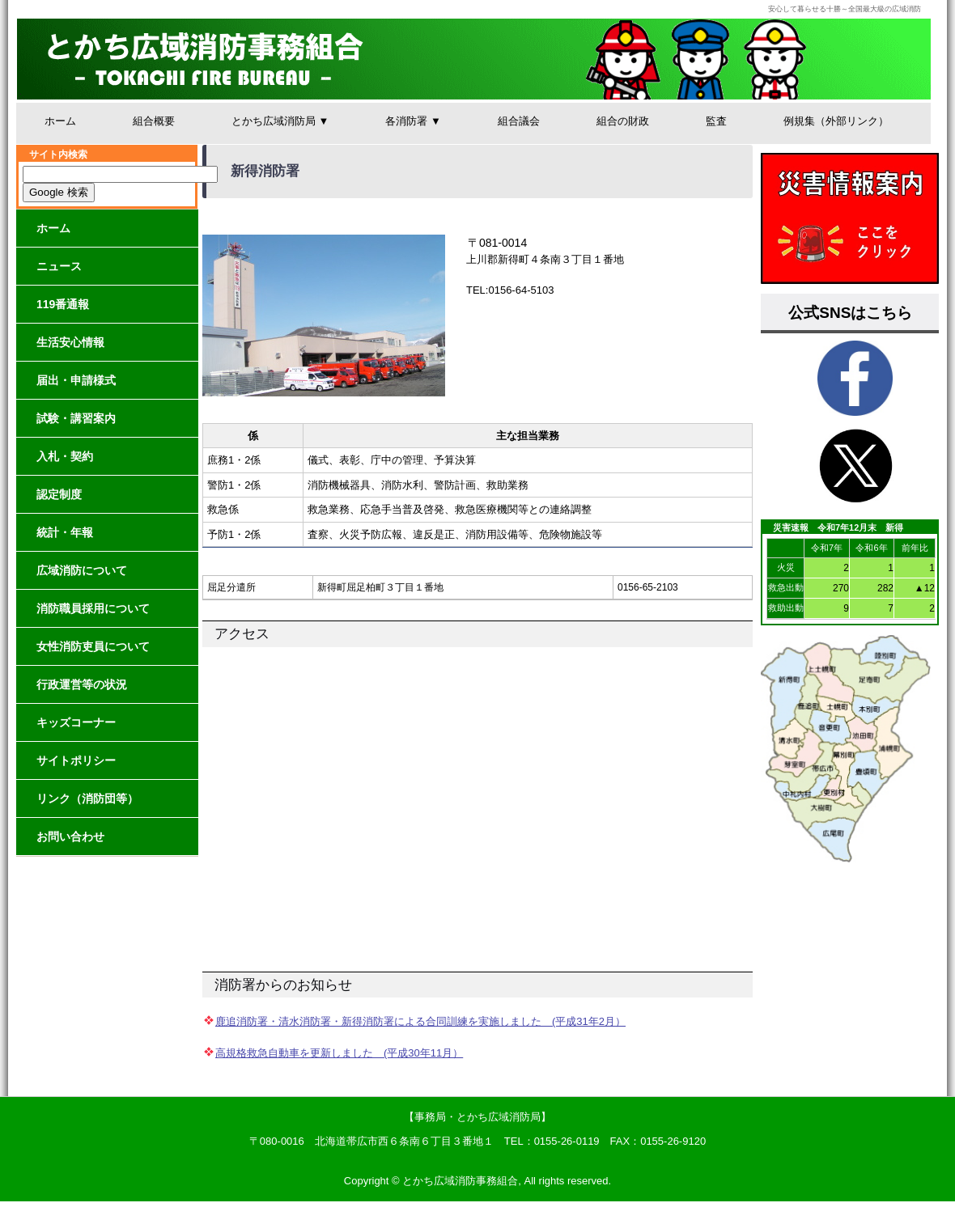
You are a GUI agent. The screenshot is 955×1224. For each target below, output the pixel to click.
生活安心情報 (70, 342)
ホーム (60, 121)
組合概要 (154, 121)
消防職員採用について (93, 608)
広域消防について (81, 570)
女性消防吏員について (93, 646)
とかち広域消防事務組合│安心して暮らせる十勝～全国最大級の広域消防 (473, 59)
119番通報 (62, 304)
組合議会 (519, 121)
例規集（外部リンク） (836, 121)
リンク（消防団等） (87, 798)
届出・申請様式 (76, 380)
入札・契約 (64, 456)
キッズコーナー (76, 722)
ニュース (59, 266)
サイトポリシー (76, 760)
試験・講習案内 (76, 418)
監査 (716, 121)
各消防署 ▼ (412, 121)
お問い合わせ (70, 836)
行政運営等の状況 (81, 684)
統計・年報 (64, 532)
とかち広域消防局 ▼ (280, 121)
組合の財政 (622, 121)
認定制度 (59, 494)
